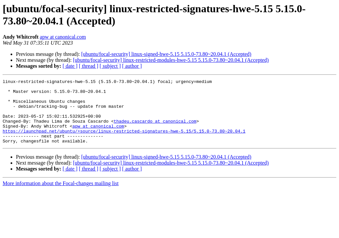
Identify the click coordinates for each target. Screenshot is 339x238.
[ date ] (70, 66)
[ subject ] (110, 66)
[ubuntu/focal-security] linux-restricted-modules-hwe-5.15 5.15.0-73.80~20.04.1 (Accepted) (170, 60)
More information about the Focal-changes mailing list (61, 196)
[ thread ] (88, 66)
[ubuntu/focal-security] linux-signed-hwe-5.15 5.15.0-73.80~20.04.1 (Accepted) (166, 54)
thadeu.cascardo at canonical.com (155, 130)
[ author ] (132, 66)
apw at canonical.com (63, 37)
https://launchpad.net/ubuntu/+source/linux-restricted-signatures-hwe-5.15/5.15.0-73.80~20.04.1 (124, 142)
